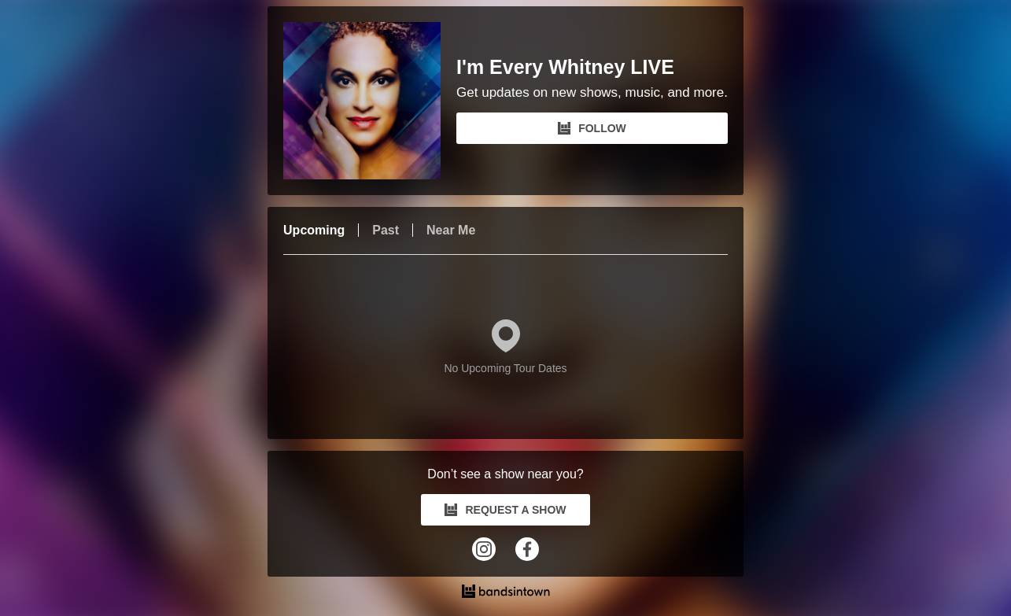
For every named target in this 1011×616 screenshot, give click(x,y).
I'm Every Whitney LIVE (565, 67)
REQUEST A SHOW (505, 509)
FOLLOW (592, 128)
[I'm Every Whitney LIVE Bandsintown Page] (369, 100)
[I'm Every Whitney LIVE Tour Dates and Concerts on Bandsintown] (505, 593)
